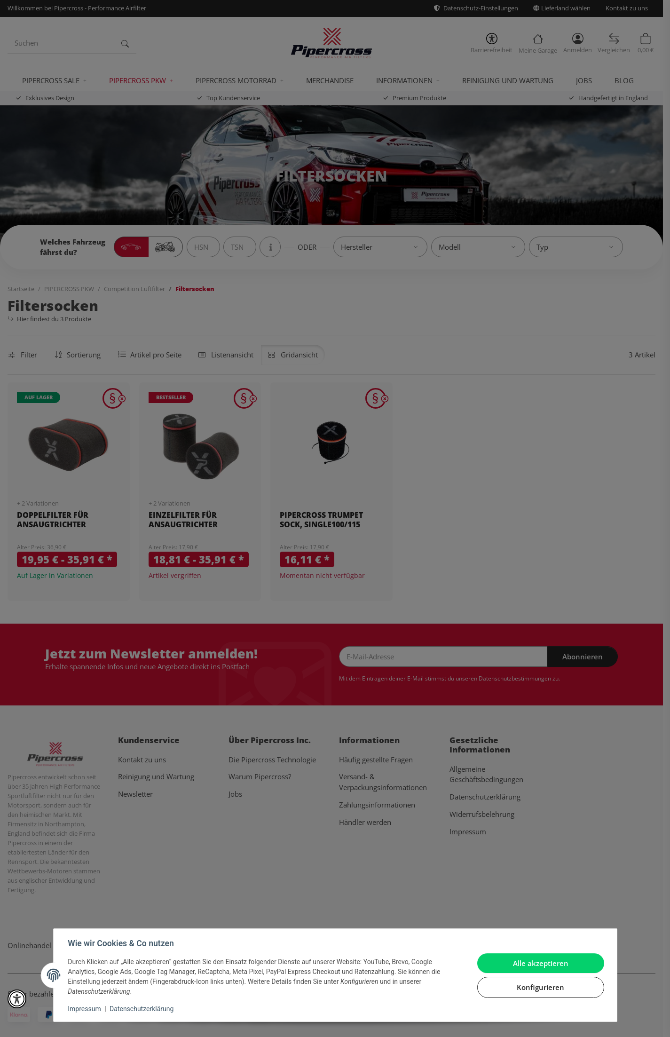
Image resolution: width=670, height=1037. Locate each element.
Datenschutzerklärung (142, 1009)
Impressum (85, 1009)
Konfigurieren (540, 987)
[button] (17, 999)
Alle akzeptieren (540, 963)
